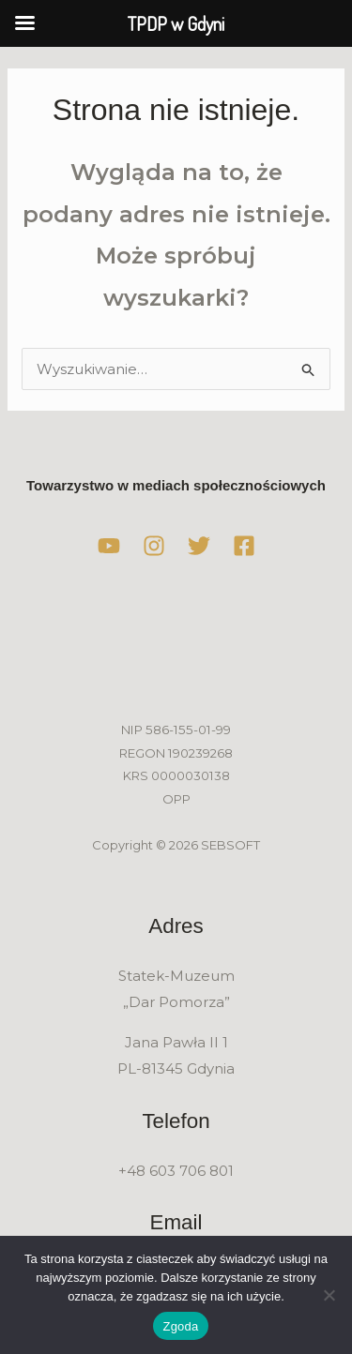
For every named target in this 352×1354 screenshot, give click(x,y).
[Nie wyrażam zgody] (328, 1295)
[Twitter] (199, 545)
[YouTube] (109, 545)
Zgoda (180, 1326)
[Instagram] (154, 545)
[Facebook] (244, 545)
